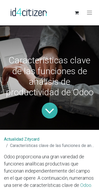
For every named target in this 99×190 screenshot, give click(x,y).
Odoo (85, 185)
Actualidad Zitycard (21, 139)
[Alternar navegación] (89, 12)
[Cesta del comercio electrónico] (76, 12)
